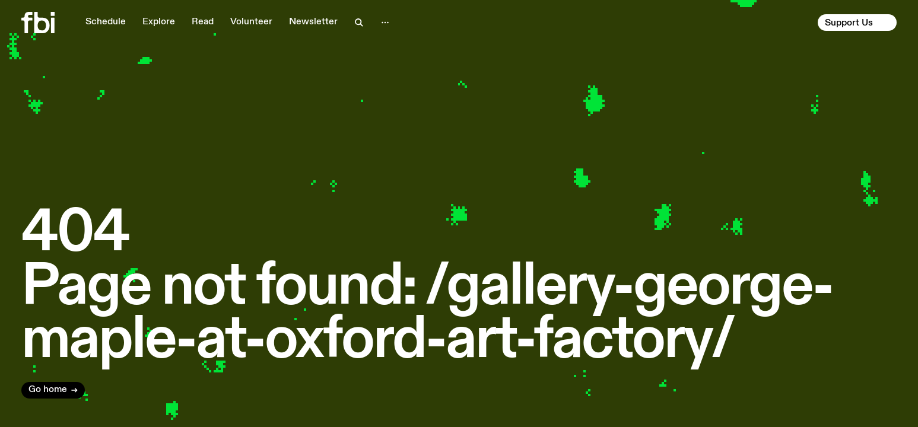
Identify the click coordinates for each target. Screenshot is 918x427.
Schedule (105, 22)
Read (203, 22)
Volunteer (251, 22)
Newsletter (313, 22)
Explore (158, 22)
